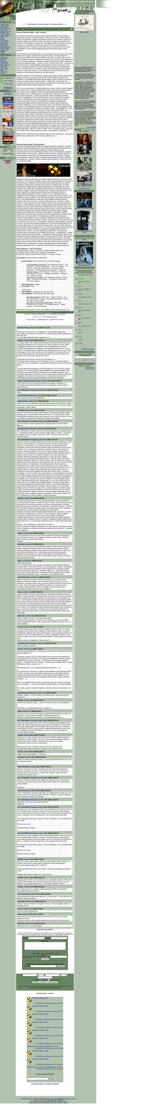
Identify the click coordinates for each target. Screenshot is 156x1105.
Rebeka (20, 700)
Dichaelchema (23, 328)
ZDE (89, 71)
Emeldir (20, 735)
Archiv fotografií (4, 34)
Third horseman (23, 767)
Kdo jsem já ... (4, 57)
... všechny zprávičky (90, 127)
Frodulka (21, 410)
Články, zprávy (4, 27)
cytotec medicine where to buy (29, 381)
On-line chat (3, 66)
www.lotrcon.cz (84, 74)
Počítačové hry (4, 71)
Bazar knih (3, 59)
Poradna (2, 39)
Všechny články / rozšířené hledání (45, 1085)
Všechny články (43, 24)
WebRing (2, 51)
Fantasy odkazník (5, 65)
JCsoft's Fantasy (60, 1100)
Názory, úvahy (4, 46)
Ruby (20, 711)
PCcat (20, 909)
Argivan (20, 533)
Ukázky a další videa (5, 35)
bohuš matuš (22, 401)
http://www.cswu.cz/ (62, 310)
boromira (21, 757)
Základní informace (5, 31)
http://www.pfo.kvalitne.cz (55, 155)
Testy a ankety (4, 67)
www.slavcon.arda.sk (80, 95)
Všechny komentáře (45, 930)
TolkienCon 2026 (5, 25)
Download (3, 73)
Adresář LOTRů (4, 48)
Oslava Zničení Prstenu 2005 (49, 317)
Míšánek (21, 923)
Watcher (21, 498)
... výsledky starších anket (87, 349)
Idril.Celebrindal (23, 577)
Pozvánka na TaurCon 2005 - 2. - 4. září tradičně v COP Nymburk (48, 314)
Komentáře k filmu (5, 47)
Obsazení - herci (4, 32)
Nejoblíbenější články (42, 319)
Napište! (65, 1104)
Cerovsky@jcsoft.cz (8, 88)
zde (86, 239)
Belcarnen (19, 28)
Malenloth (21, 616)
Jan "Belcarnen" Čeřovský (27, 390)
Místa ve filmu (4, 36)
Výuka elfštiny (4, 40)
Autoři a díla (3, 61)
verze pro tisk (70, 312)
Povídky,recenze (4, 62)
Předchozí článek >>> (58, 24)
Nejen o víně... (84, 31)
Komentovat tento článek (56, 319)
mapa (58, 254)
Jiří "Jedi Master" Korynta (27, 421)
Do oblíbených (7, 78)
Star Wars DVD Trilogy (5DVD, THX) (84, 231)
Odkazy (2, 52)
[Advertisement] (44, 17)
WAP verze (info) (8, 81)
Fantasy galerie (4, 63)
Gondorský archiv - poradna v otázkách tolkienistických (84, 264)
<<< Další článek (30, 24)
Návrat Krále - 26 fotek (84, 154)
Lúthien (20, 887)
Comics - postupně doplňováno (84, 185)
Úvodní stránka (4, 24)
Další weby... (8, 144)
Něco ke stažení (4, 42)
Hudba (2, 38)
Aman (20, 561)
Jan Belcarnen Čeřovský (27, 395)
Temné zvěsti (3, 43)
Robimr (20, 340)
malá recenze (86, 103)
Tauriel (20, 649)
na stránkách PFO (79, 109)
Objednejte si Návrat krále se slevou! (84, 208)
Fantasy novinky (4, 58)
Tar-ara (20, 627)
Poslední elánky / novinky (45, 995)
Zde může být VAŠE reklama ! (8, 93)
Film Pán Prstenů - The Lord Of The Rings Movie (36, 1100)
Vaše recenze (3, 29)
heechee (21, 544)
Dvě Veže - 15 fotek (84, 170)
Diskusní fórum (4, 44)
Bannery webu (4, 50)
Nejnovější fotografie (5, 28)
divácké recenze (90, 369)
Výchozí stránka (8, 83)
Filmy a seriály (4, 69)
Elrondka (21, 901)
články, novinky (90, 367)
